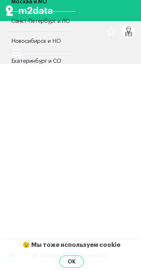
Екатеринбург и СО (36, 61)
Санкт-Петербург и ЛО (40, 21)
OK (72, 261)
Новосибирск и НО (36, 41)
